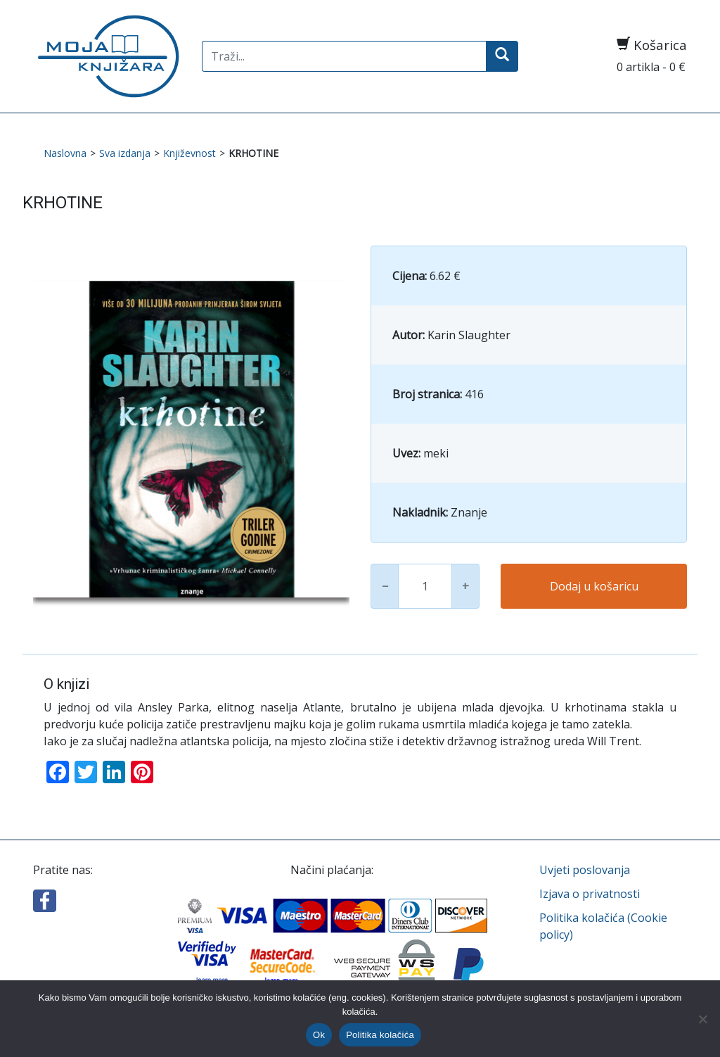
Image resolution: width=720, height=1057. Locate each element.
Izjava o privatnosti (589, 893)
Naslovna (65, 153)
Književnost (189, 153)
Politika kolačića (380, 1035)
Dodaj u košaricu (594, 586)
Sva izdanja (124, 153)
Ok (319, 1035)
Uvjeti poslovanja (584, 870)
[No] (702, 1019)
